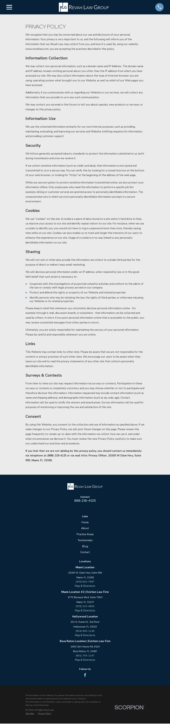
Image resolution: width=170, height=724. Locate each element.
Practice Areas (85, 534)
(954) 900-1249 (85, 631)
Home (85, 522)
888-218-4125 (85, 500)
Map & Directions (85, 586)
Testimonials (85, 540)
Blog (85, 546)
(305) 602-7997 (85, 581)
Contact (85, 552)
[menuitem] (29, 714)
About (85, 528)
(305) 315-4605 (85, 606)
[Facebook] (85, 675)
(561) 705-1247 (85, 656)
